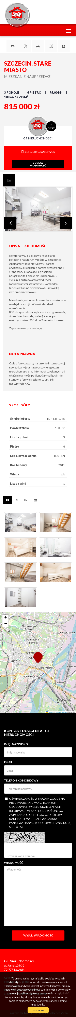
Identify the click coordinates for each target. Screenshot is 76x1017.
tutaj (18, 827)
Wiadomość (13, 862)
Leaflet (49, 712)
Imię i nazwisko (16, 744)
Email (8, 762)
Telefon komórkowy (21, 780)
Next (66, 223)
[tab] (9, 180)
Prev (10, 223)
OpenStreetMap (61, 712)
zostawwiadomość (38, 164)
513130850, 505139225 (38, 151)
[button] (37, 657)
